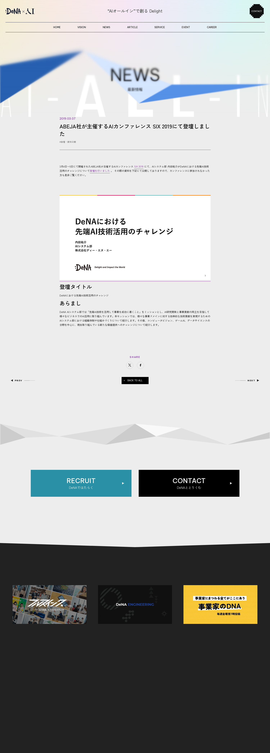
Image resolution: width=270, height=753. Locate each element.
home (57, 27)
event (186, 27)
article (132, 27)
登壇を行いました (100, 171)
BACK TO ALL (135, 380)
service (160, 27)
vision (81, 27)
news (106, 27)
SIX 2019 (138, 166)
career (212, 27)
